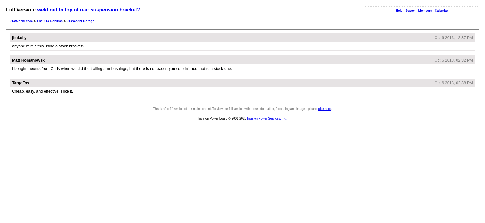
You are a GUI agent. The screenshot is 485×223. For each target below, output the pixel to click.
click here (324, 109)
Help (399, 10)
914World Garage (80, 21)
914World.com (21, 21)
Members (425, 10)
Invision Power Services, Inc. (267, 118)
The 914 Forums (50, 21)
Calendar (441, 10)
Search (410, 10)
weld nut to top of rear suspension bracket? (88, 9)
